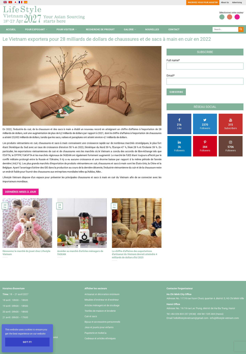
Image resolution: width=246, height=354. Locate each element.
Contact (174, 29)
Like (179, 124)
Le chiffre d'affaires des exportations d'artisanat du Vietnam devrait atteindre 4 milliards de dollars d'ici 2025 (134, 254)
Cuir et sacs (91, 316)
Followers (205, 124)
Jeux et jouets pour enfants (99, 327)
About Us (225, 2)
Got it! (27, 342)
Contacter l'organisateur (180, 288)
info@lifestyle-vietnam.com (224, 318)
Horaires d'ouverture (14, 288)
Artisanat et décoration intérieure (102, 294)
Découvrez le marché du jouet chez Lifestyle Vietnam (26, 253)
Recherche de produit (100, 29)
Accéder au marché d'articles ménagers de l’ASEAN (80, 253)
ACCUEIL (11, 29)
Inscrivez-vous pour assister (203, 2)
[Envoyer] (240, 29)
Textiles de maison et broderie (100, 310)
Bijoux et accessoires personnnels (102, 321)
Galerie (130, 29)
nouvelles (152, 29)
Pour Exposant (36, 29)
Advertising (237, 2)
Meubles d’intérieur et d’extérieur (102, 299)
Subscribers (231, 124)
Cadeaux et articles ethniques (100, 338)
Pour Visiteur (67, 29)
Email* (205, 80)
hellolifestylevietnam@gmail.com (191, 318)
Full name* (205, 65)
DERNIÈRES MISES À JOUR (20, 191)
